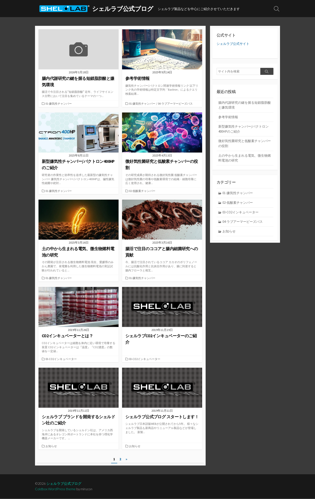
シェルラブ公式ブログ (64, 484)
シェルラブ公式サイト (233, 44)
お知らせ (51, 446)
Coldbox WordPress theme (55, 490)
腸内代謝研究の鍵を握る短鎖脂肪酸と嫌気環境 (244, 105)
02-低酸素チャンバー (142, 191)
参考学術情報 (228, 117)
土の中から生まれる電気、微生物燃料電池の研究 (244, 158)
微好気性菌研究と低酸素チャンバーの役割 (244, 143)
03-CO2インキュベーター (61, 359)
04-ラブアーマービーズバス (175, 103)
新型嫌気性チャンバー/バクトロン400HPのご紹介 (243, 129)
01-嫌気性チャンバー (59, 103)
